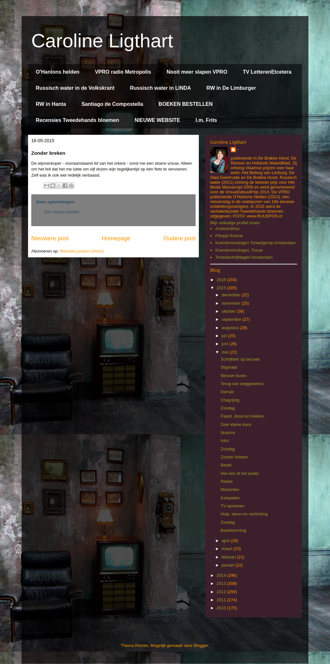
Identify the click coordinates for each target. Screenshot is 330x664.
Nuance (227, 432)
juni (225, 343)
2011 (222, 599)
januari (229, 565)
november (231, 303)
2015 (222, 287)
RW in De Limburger (231, 88)
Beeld (225, 465)
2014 (222, 575)
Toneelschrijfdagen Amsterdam (244, 257)
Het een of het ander (239, 473)
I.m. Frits (206, 120)
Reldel (226, 481)
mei (226, 352)
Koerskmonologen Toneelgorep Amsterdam (255, 242)
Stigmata (228, 367)
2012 (222, 591)
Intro (224, 440)
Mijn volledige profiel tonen (235, 222)
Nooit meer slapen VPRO (197, 72)
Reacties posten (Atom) (82, 251)
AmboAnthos (227, 228)
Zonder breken (234, 457)
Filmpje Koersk (229, 235)
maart (228, 548)
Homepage (116, 238)
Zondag (227, 408)
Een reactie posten (61, 211)
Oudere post (179, 238)
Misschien (229, 489)
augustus (231, 327)
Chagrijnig (229, 400)
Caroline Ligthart (102, 40)
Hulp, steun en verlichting (243, 514)
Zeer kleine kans (235, 424)
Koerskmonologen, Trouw (239, 250)
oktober (229, 311)
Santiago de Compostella (112, 104)
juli (225, 335)
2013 (222, 583)
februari (229, 557)
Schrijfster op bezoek (239, 359)
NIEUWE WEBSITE (157, 120)
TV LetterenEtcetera (267, 72)
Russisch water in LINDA (160, 88)
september (232, 319)
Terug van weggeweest (241, 383)
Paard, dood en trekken (242, 416)
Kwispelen (229, 497)
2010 (222, 607)
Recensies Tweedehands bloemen (77, 120)
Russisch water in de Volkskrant (75, 88)
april (226, 540)
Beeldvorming (233, 530)
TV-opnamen (232, 505)
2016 (222, 279)
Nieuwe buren (233, 375)
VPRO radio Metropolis (123, 72)
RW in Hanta (51, 104)
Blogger (201, 645)
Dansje (226, 391)
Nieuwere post (50, 238)
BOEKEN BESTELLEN (186, 104)
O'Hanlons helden (57, 72)
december (231, 294)
